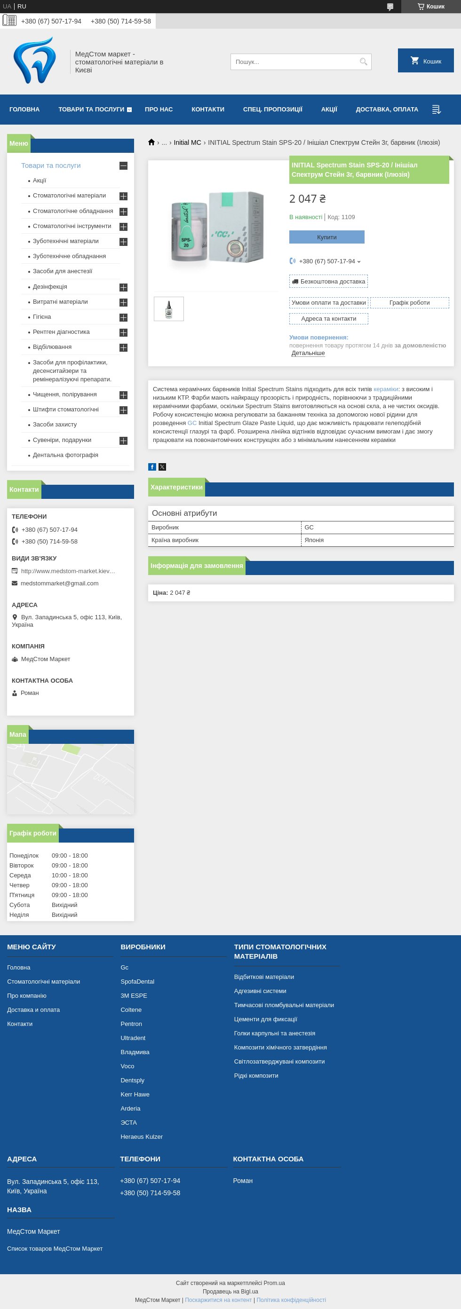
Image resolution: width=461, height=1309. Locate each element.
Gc (124, 967)
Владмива (134, 1052)
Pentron (131, 1023)
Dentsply (132, 1080)
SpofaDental (137, 981)
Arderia (130, 1108)
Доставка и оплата (33, 1009)
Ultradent (132, 1037)
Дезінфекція (50, 286)
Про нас (159, 109)
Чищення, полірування (65, 394)
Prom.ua (274, 1283)
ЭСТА (128, 1122)
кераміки (386, 389)
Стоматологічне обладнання (73, 210)
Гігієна (42, 316)
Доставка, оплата (387, 109)
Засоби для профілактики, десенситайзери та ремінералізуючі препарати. (72, 371)
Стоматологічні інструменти (72, 225)
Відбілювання (52, 346)
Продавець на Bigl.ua (230, 1291)
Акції (329, 109)
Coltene (131, 1009)
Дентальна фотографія (65, 454)
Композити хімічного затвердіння (280, 1047)
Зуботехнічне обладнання (69, 256)
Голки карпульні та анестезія (274, 1033)
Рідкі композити (256, 1075)
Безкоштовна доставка (333, 281)
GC (192, 422)
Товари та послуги (91, 109)
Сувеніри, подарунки (62, 439)
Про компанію (27, 995)
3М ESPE (133, 995)
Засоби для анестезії (62, 271)
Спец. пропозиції (272, 109)
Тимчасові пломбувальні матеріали (284, 1005)
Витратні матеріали (60, 301)
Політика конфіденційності (291, 1300)
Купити (327, 237)
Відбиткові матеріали (264, 976)
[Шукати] (363, 62)
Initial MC (187, 142)
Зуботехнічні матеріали (66, 240)
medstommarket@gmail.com (60, 583)
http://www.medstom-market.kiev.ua (68, 571)
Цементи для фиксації (265, 1019)
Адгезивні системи (260, 990)
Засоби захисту (55, 424)
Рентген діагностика (61, 331)
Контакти (208, 109)
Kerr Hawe (134, 1094)
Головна (24, 109)
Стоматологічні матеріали (69, 195)
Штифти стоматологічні (66, 409)
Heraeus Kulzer (141, 1136)
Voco (127, 1066)
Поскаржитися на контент (218, 1300)
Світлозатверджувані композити (279, 1061)
